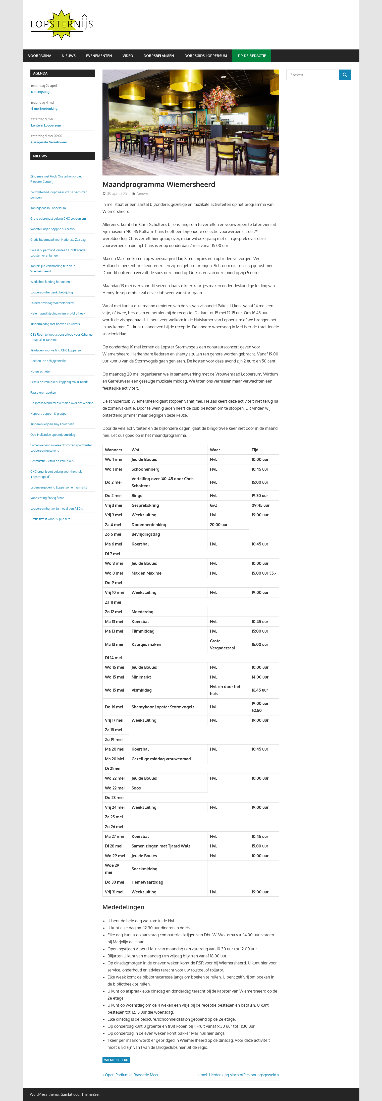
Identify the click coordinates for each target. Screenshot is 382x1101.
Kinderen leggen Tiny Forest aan (52, 424)
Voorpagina (39, 55)
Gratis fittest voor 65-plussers (50, 519)
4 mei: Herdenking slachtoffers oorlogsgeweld (236, 1074)
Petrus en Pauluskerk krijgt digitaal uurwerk (59, 382)
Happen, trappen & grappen (49, 413)
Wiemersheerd (116, 1060)
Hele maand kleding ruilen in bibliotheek (57, 313)
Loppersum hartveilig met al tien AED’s (56, 508)
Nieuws (69, 55)
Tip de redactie (252, 55)
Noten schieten (40, 371)
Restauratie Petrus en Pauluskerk (52, 461)
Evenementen (99, 55)
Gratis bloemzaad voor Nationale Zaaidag (58, 239)
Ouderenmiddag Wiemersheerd (52, 303)
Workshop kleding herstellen (50, 282)
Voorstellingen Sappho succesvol (52, 229)
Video (128, 55)
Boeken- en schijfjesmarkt (48, 361)
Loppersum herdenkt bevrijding (51, 292)
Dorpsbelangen (159, 55)
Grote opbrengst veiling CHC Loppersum (58, 218)
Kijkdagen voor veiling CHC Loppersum (56, 350)
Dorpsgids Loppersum (206, 55)
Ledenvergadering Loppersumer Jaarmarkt (58, 487)
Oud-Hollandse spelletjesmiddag (52, 435)
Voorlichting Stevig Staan (47, 498)
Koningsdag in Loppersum (48, 208)
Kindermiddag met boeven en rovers (55, 324)
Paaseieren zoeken (43, 392)
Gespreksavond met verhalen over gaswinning (61, 403)
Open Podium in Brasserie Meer (131, 1074)
